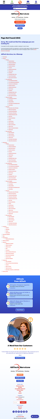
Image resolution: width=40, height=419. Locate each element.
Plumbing (7, 102)
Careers (20, 28)
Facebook (19, 391)
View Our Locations (20, 399)
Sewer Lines (11, 130)
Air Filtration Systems (13, 94)
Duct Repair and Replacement (14, 99)
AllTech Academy (6, 225)
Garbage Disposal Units (13, 109)
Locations (4, 212)
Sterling (4, 58)
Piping (10, 114)
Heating (7, 59)
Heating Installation (12, 61)
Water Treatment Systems (13, 122)
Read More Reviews (20, 339)
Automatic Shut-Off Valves (13, 103)
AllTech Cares (8, 231)
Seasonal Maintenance (10, 224)
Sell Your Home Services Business (12, 246)
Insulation (10, 71)
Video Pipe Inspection (13, 133)
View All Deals (20, 291)
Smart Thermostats (12, 74)
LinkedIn (26, 391)
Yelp (21, 391)
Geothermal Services (12, 68)
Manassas (7, 215)
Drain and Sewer (9, 125)
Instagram (24, 391)
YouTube (16, 391)
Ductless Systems (12, 64)
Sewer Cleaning (11, 129)
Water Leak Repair (12, 118)
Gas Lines (10, 111)
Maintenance (5, 222)
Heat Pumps (11, 69)
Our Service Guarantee (10, 239)
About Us (4, 227)
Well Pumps (11, 123)
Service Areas (8, 240)
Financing (7, 234)
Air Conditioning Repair (13, 78)
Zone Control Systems (13, 75)
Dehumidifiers (11, 97)
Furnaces (10, 66)
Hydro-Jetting (11, 127)
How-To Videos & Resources (11, 235)
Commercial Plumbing (13, 106)
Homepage (5, 56)
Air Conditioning (9, 77)
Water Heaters (11, 117)
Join (28, 409)
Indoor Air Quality (9, 93)
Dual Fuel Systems (12, 63)
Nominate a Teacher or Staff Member (12, 252)
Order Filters (20, 362)
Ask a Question (8, 244)
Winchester (5, 135)
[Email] (20, 410)
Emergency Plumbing (13, 108)
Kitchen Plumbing (12, 112)
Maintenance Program (10, 237)
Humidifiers (11, 100)
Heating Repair (11, 60)
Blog (3, 221)
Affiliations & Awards (9, 228)
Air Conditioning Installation (14, 79)
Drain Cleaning (11, 126)
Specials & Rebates (6, 219)
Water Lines (11, 120)
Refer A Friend (8, 249)
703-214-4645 (20, 2)
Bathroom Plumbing (12, 105)
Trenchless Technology (13, 132)
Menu (4, 3)
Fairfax (7, 216)
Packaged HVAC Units (13, 72)
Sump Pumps (11, 115)
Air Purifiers (11, 96)
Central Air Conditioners (13, 81)
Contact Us (5, 243)
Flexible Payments (20, 25)
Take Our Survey (9, 250)
